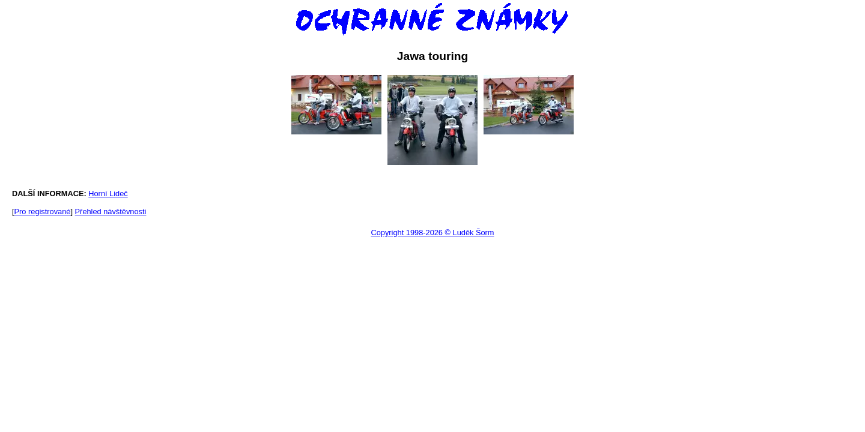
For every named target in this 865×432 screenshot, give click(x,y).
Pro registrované (42, 211)
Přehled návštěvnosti (111, 211)
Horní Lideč (107, 193)
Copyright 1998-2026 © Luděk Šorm (432, 232)
